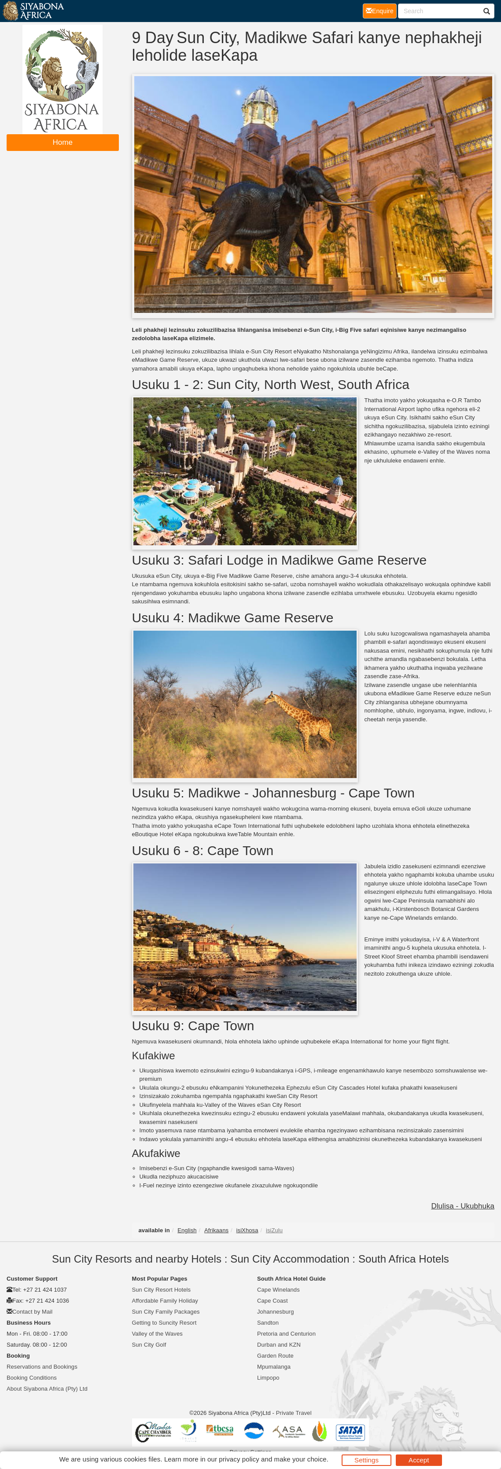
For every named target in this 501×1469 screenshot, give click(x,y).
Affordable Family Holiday (165, 1300)
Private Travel (294, 1413)
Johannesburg (275, 1311)
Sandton (268, 1322)
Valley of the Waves (157, 1333)
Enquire (381, 10)
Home (62, 142)
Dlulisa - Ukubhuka (462, 1206)
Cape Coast (272, 1300)
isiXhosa (247, 1230)
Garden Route (275, 1355)
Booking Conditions (32, 1377)
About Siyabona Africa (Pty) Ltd (47, 1388)
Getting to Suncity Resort (164, 1322)
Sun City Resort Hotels (161, 1289)
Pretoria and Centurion (286, 1333)
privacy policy (239, 1459)
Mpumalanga (274, 1366)
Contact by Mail (32, 1311)
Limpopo (268, 1377)
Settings (366, 1460)
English (186, 1230)
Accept (419, 1460)
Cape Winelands (278, 1289)
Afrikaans (216, 1230)
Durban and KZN (279, 1344)
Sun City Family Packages (166, 1311)
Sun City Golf (149, 1344)
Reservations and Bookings (42, 1366)
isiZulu (274, 1230)
